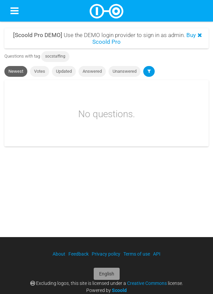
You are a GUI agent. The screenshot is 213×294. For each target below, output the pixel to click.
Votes (39, 71)
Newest (15, 71)
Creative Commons (147, 283)
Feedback (78, 254)
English (106, 273)
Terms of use (136, 254)
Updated (64, 71)
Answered (92, 71)
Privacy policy (106, 254)
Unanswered (124, 71)
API (156, 254)
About (59, 254)
